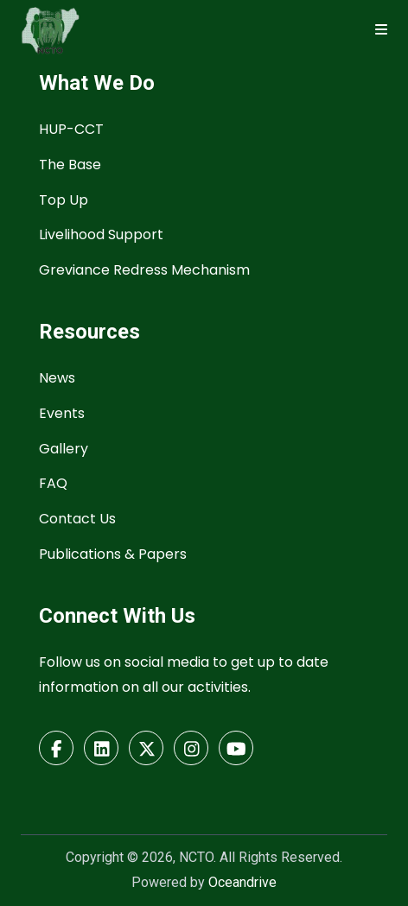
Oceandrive (242, 882)
